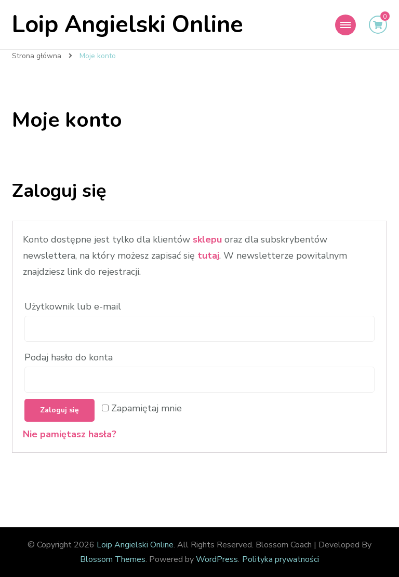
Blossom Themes (112, 559)
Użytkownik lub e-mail (74, 306)
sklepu (207, 239)
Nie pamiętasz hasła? (69, 434)
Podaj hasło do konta (69, 357)
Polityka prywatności (280, 559)
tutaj (208, 255)
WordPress (217, 559)
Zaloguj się (59, 410)
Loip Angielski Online (127, 25)
